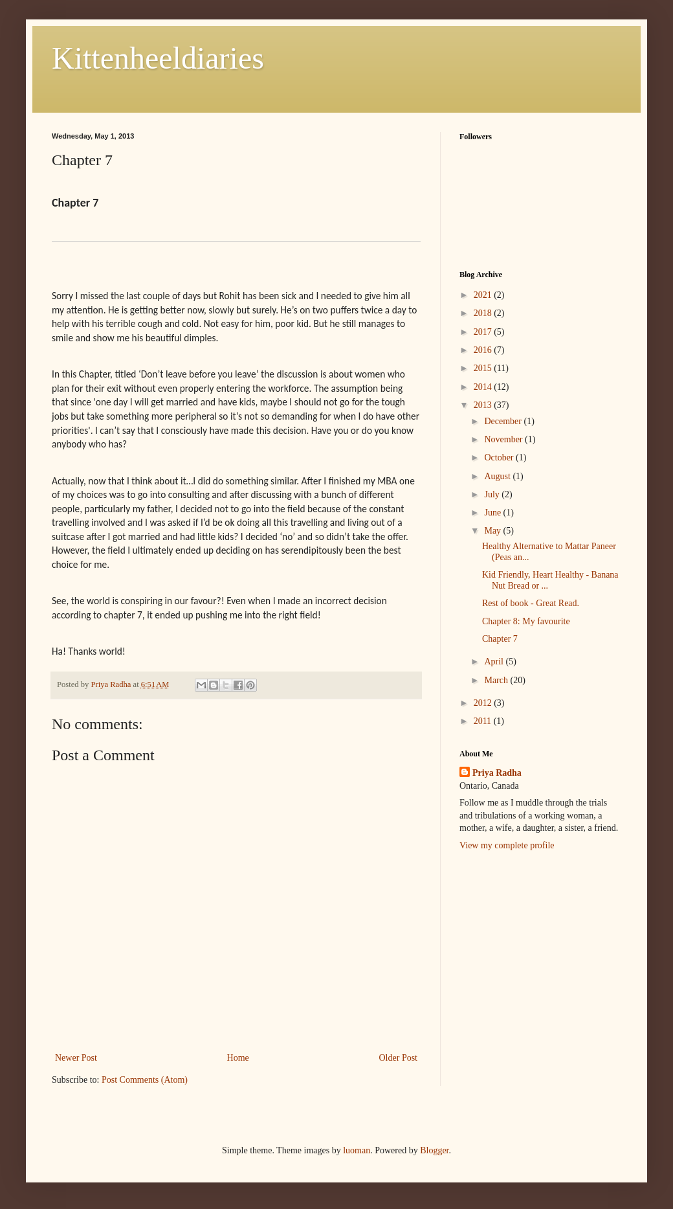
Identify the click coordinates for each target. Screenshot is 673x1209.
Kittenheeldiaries (158, 58)
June (493, 512)
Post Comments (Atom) (145, 1080)
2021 (484, 295)
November (504, 439)
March (497, 680)
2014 (484, 387)
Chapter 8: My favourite (526, 621)
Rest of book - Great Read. (530, 603)
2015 (484, 368)
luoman (356, 1150)
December (504, 421)
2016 (484, 350)
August (498, 476)
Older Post (398, 1058)
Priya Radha (497, 773)
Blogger (434, 1150)
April (494, 661)
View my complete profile (507, 845)
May (493, 531)
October (500, 457)
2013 (484, 405)
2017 (484, 332)
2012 (484, 703)
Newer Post (76, 1058)
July (493, 494)
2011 (484, 721)
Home (238, 1058)
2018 (484, 313)
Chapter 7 (500, 639)
